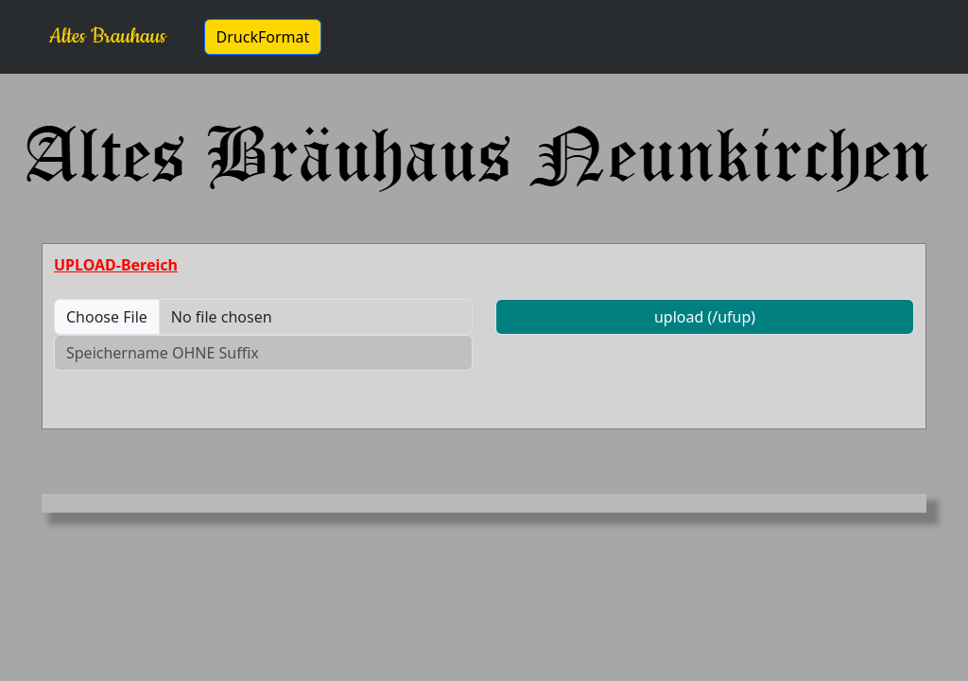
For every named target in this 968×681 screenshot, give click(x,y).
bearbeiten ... (408, 36)
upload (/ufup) (704, 316)
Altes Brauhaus (107, 36)
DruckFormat (263, 36)
